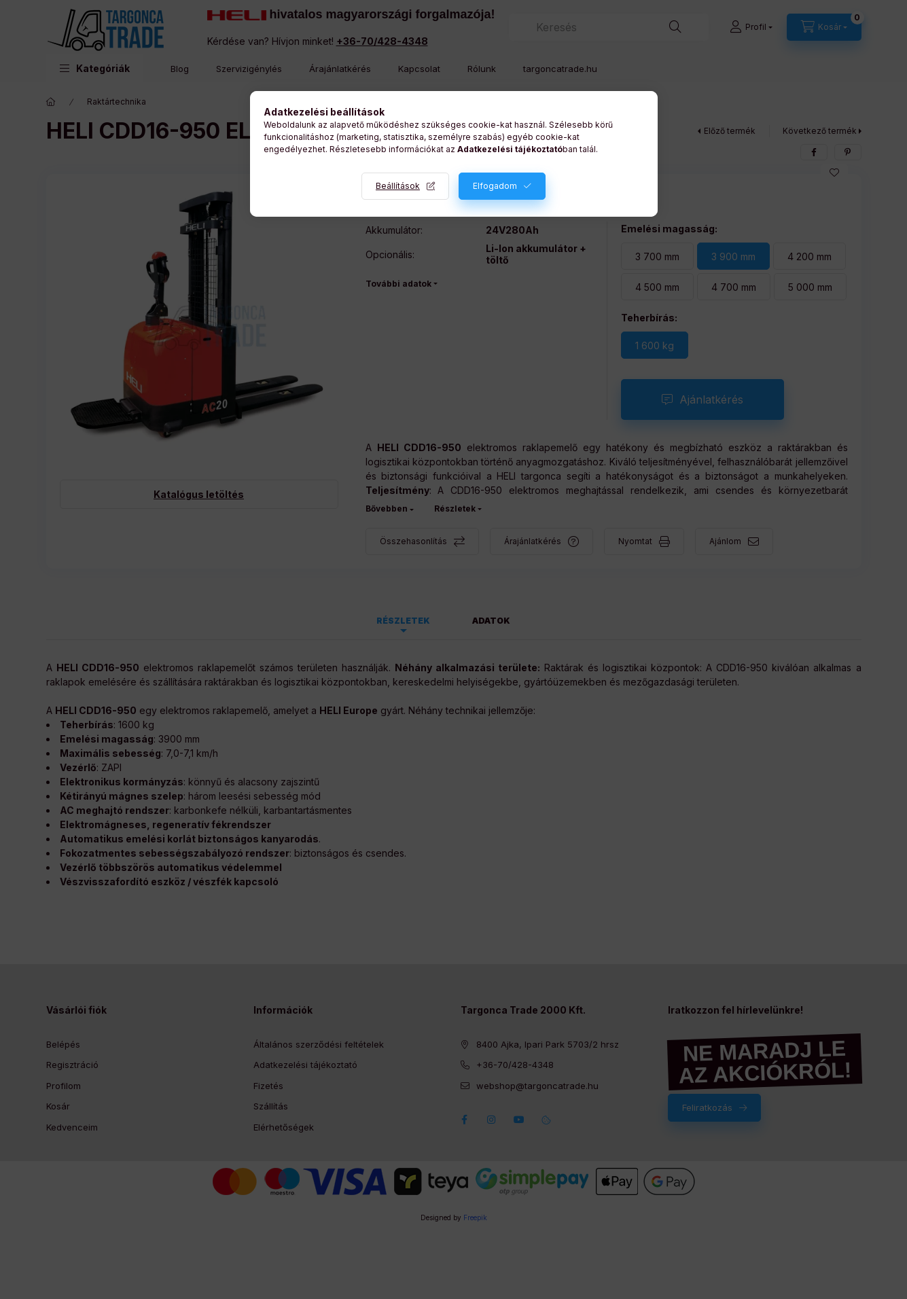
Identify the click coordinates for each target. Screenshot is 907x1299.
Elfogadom (495, 186)
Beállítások (398, 186)
